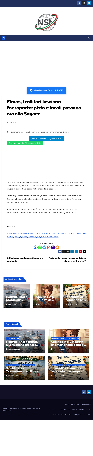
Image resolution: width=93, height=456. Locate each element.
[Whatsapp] (40, 247)
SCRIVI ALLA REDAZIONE (61, 415)
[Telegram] (44, 247)
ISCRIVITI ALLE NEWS (68, 409)
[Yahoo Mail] (53, 247)
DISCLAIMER (86, 404)
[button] (89, 38)
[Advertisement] (46, 59)
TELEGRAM (87, 415)
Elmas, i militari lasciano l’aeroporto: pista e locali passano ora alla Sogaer (44, 108)
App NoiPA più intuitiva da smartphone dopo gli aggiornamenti (68, 345)
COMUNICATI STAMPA (57, 338)
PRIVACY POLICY (85, 409)
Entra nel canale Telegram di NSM (46, 139)
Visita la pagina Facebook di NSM (46, 90)
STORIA (68, 365)
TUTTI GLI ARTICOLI (13, 338)
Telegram (77, 415)
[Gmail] (49, 247)
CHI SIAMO (75, 404)
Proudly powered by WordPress (14, 408)
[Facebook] (36, 247)
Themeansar (6, 410)
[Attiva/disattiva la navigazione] (47, 38)
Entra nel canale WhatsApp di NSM (25, 143)
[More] (57, 247)
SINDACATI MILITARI (28, 365)
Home (67, 404)
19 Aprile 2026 (14, 349)
